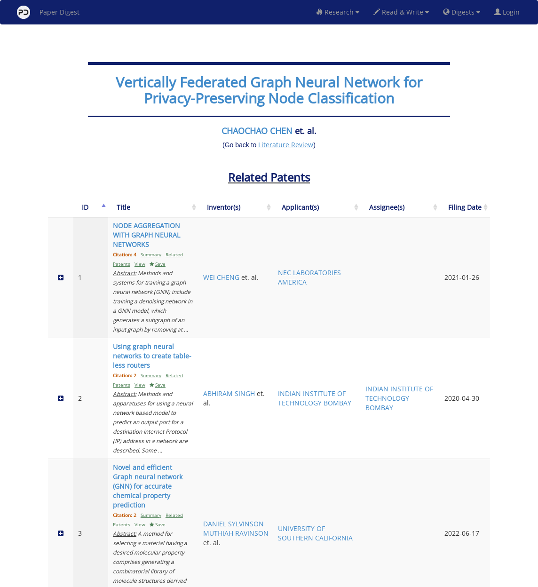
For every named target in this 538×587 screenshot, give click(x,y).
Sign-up (250, 578)
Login (508, 12)
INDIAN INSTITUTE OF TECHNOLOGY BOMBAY (371, 308)
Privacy (295, 578)
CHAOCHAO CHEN (257, 130)
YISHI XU (312, 428)
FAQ (229, 578)
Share (317, 578)
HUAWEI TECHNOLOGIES (373, 433)
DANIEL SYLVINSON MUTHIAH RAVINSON (316, 363)
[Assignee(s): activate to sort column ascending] (429, 212)
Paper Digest (48, 12)
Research (337, 12)
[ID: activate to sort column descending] (76, 212)
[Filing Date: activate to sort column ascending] (473, 212)
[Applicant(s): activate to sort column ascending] (373, 212)
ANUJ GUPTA (318, 492)
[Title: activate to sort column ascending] (191, 212)
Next (475, 539)
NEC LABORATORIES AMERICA (373, 254)
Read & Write (401, 12)
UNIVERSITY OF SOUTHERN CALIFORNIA (372, 368)
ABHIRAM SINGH (313, 309)
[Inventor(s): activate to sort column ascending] (319, 212)
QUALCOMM (368, 497)
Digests (461, 12)
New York (345, 578)
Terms (272, 578)
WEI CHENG (317, 249)
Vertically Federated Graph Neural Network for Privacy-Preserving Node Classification (269, 90)
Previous (402, 539)
